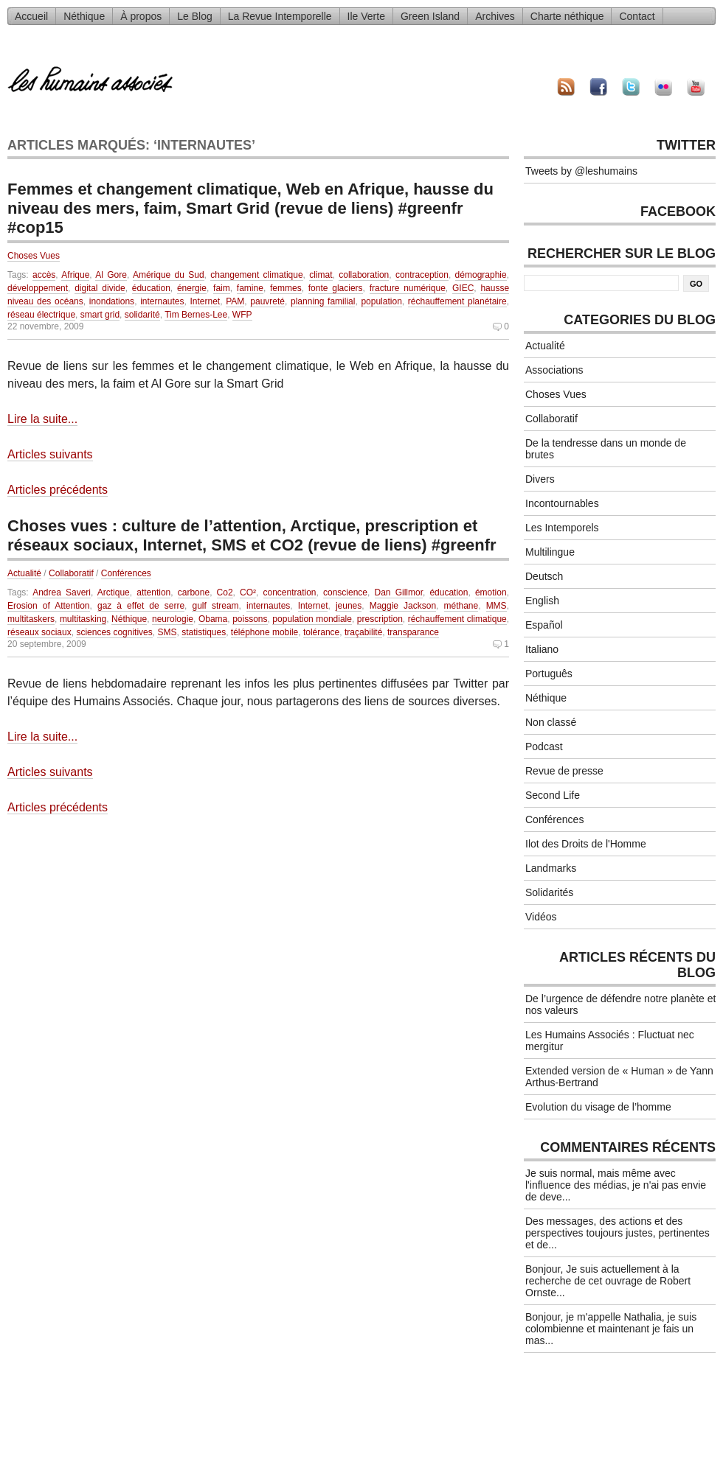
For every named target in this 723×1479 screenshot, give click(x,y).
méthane (461, 606)
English (542, 600)
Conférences (126, 573)
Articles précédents (57, 489)
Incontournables (562, 503)
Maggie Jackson (403, 606)
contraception (422, 275)
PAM (235, 301)
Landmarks (550, 868)
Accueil (31, 16)
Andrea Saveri (61, 592)
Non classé (550, 722)
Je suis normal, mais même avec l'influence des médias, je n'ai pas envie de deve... (615, 1185)
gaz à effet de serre (140, 606)
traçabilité (363, 632)
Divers (540, 479)
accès (43, 275)
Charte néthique (567, 16)
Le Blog (194, 16)
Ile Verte (366, 16)
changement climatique (256, 275)
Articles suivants (50, 454)
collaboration (364, 275)
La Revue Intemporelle (280, 16)
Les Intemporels (562, 528)
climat (320, 275)
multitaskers (31, 619)
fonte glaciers (335, 288)
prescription (380, 619)
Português (548, 673)
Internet (205, 301)
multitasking (83, 619)
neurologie (172, 619)
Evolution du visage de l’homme (598, 1107)
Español (544, 625)
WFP (242, 315)
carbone (194, 592)
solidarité (142, 315)
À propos (141, 16)
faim (221, 288)
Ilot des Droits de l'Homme (585, 844)
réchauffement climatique (457, 619)
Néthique (84, 16)
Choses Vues (33, 256)
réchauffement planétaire (457, 301)
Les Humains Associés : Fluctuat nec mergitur (609, 1040)
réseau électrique (41, 315)
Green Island (430, 16)
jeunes (349, 606)
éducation (151, 288)
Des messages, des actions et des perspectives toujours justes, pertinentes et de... (617, 1233)
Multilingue (550, 552)
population (381, 301)
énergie (192, 288)
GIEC (463, 288)
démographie (481, 275)
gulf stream (215, 606)
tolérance (321, 632)
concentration (289, 592)
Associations (554, 370)
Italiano (541, 649)
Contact (636, 16)
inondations (111, 301)
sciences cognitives (114, 632)
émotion (491, 592)
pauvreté (267, 301)
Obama (212, 619)
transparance (413, 632)
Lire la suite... (42, 419)
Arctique (113, 592)
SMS (166, 632)
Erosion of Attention (48, 606)
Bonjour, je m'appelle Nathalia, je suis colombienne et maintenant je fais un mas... (610, 1328)
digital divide (100, 288)
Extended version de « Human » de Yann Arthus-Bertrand (619, 1076)
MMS (496, 606)
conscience (345, 592)
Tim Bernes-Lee (196, 315)
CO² (248, 592)
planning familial (323, 301)
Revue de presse (564, 771)
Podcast (544, 746)
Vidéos (541, 917)
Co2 (225, 592)
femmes (286, 288)
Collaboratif (71, 573)
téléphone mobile (264, 632)
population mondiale (312, 619)
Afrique (75, 275)
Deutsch (544, 576)
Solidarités (549, 892)
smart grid (100, 315)
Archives (495, 16)
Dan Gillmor (399, 592)
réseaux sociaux (39, 632)
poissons (249, 619)
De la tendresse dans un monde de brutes (605, 449)
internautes (162, 301)
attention (153, 592)
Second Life (552, 795)
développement (37, 288)
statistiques (203, 632)
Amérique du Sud (168, 275)
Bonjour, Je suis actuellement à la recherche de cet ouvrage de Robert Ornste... (608, 1280)
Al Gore (111, 275)
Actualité (24, 573)
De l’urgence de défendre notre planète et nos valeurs (620, 1004)
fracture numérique (408, 288)
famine (250, 288)
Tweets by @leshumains (581, 171)
